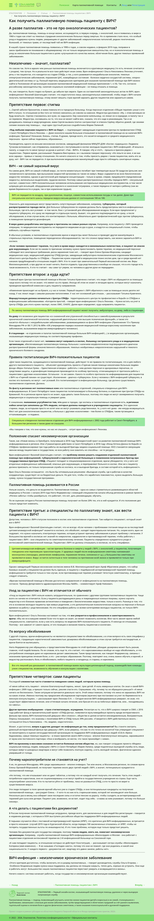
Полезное (64, 5)
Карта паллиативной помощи (88, 5)
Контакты (112, 5)
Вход (124, 5)
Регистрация (138, 5)
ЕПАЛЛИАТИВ (15, 13)
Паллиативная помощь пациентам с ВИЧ (72, 13)
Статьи (44, 13)
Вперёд (140, 885)
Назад (13, 885)
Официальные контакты (84, 917)
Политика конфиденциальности (53, 917)
